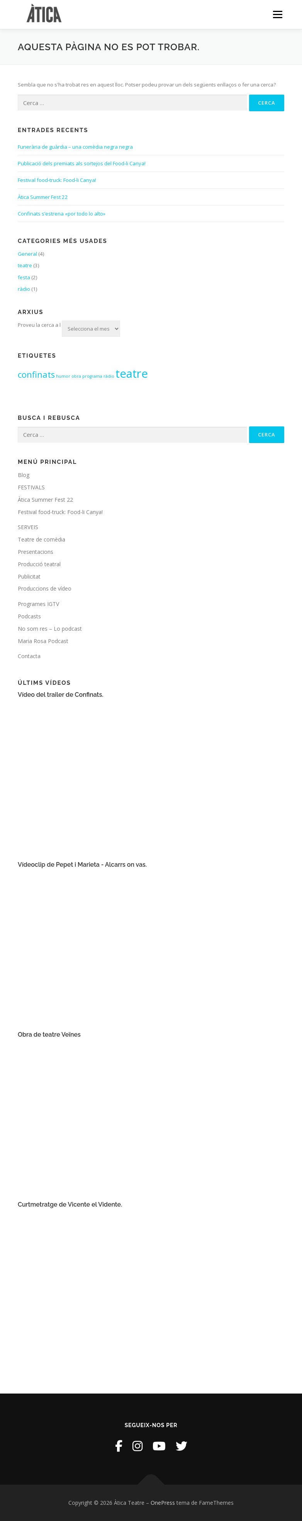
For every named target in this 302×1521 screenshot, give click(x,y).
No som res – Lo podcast (50, 628)
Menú (277, 14)
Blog (23, 475)
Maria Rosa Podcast (43, 641)
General (27, 253)
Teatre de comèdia (41, 539)
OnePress (163, 1502)
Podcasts (29, 616)
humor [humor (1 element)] (63, 376)
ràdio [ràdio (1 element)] (108, 376)
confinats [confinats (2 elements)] (36, 374)
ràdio (24, 288)
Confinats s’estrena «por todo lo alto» (61, 213)
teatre (25, 265)
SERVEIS (28, 527)
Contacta (29, 656)
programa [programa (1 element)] (92, 376)
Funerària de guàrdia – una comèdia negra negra (75, 146)
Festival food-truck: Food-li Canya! (57, 180)
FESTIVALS (31, 487)
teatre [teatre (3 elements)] (131, 373)
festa (24, 277)
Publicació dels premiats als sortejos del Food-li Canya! (82, 163)
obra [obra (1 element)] (76, 376)
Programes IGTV (38, 604)
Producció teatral (39, 564)
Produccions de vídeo (44, 588)
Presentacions (35, 551)
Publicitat (29, 576)
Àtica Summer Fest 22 (43, 197)
